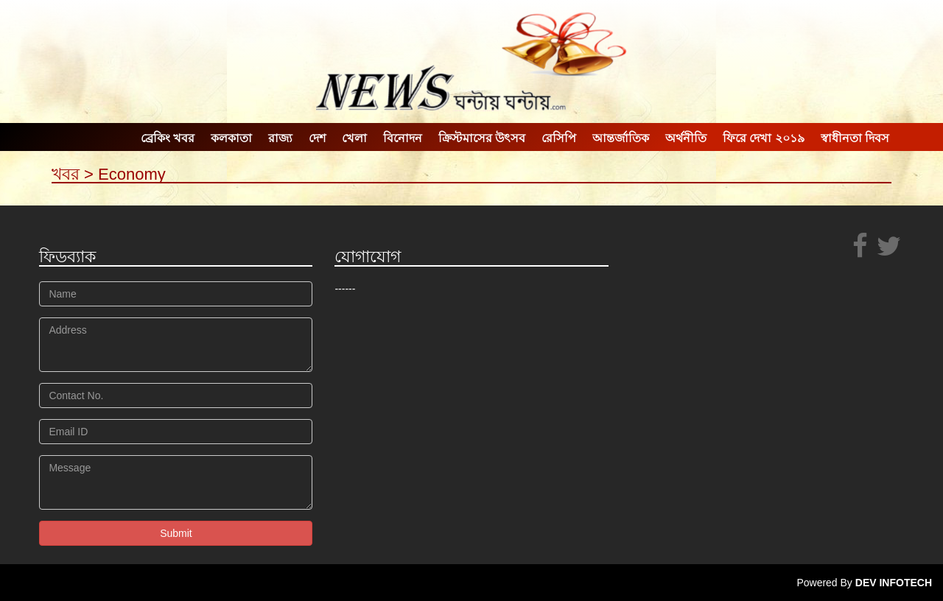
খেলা (354, 138)
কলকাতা (231, 138)
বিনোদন (402, 138)
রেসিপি (558, 138)
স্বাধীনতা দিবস (855, 138)
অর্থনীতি (686, 138)
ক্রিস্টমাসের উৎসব (481, 138)
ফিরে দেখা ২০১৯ (763, 138)
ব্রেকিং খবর (167, 138)
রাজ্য (280, 138)
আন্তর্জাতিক (620, 138)
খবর (66, 174)
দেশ (317, 138)
